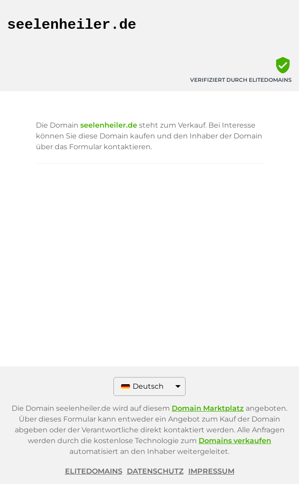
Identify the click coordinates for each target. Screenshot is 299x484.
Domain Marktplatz (208, 408)
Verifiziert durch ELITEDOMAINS (241, 79)
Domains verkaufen (235, 440)
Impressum (211, 471)
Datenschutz (155, 471)
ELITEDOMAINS (93, 471)
